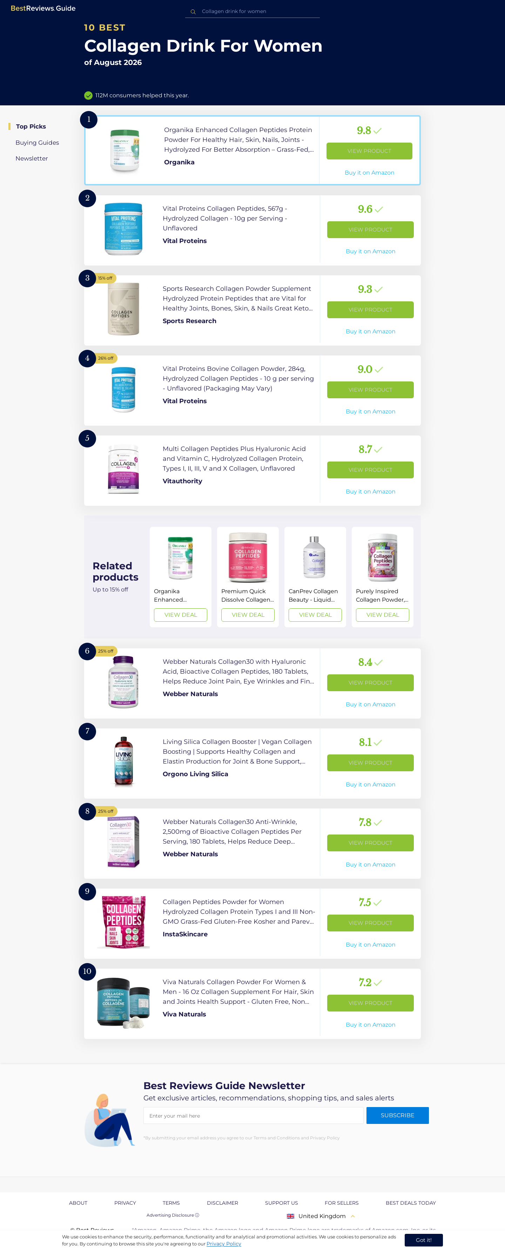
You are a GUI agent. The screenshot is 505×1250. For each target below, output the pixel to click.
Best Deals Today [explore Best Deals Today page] (411, 1203)
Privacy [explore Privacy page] (125, 1203)
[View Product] (252, 150)
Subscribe (398, 1115)
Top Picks (31, 126)
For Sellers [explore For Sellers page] (342, 1203)
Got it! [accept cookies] (424, 1240)
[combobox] (252, 11)
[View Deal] (180, 577)
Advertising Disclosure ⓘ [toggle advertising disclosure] (173, 1215)
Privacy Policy (224, 1244)
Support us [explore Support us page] (281, 1203)
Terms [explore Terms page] (171, 1203)
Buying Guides (37, 142)
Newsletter (31, 158)
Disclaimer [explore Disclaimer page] (222, 1203)
